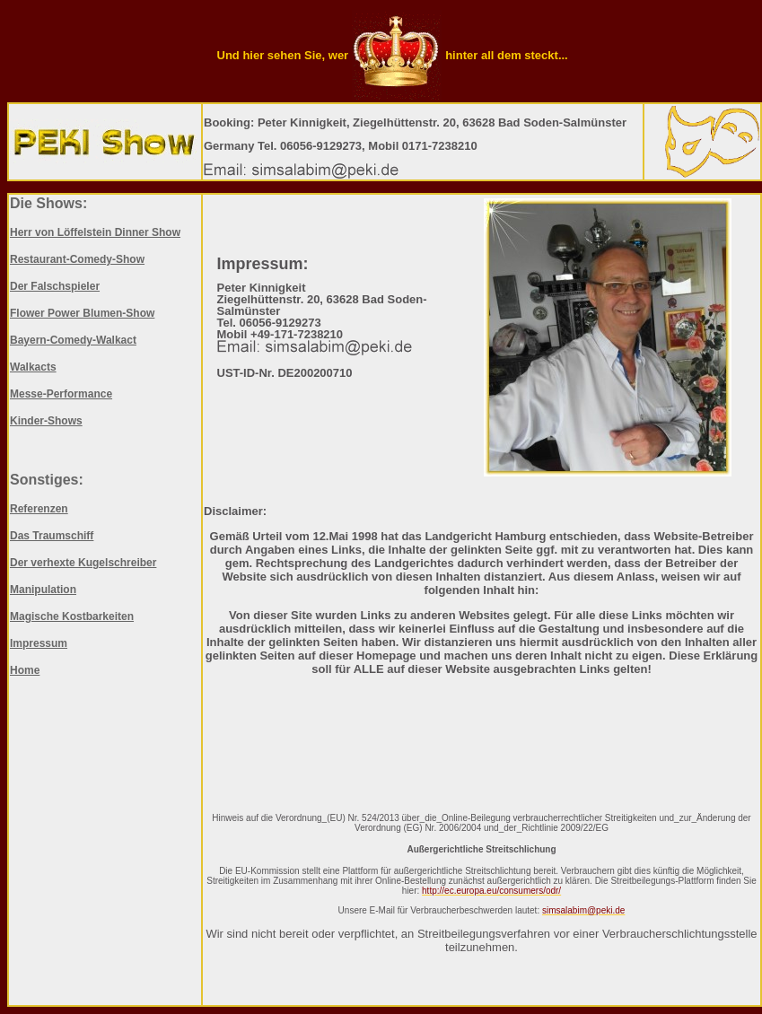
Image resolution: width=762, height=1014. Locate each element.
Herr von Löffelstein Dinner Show (95, 232)
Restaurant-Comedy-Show (77, 259)
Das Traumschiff (51, 535)
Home (24, 670)
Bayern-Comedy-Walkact (73, 340)
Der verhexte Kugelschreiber (83, 562)
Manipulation (43, 589)
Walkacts (33, 367)
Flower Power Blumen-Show (82, 313)
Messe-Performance (61, 394)
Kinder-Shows (46, 421)
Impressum (38, 643)
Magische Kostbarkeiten (72, 616)
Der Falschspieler (55, 286)
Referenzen (39, 509)
